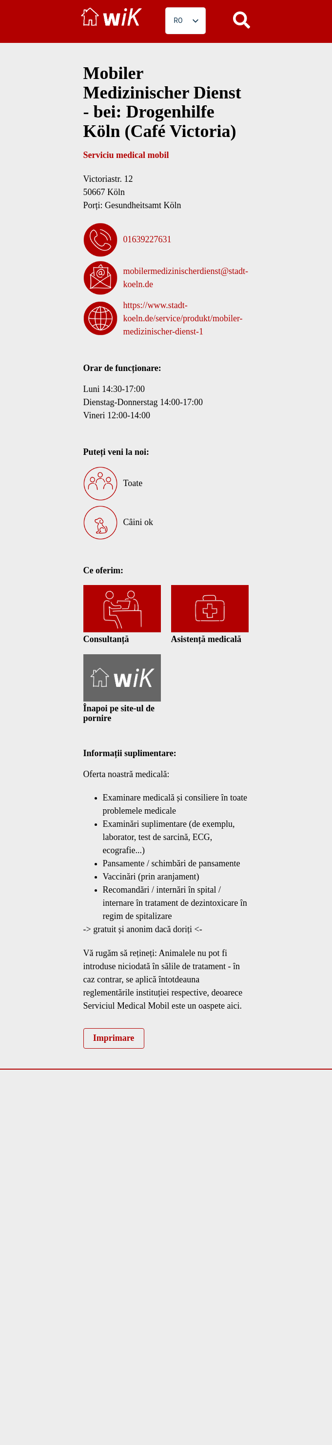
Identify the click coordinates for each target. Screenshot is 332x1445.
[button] (241, 19)
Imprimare (114, 1038)
